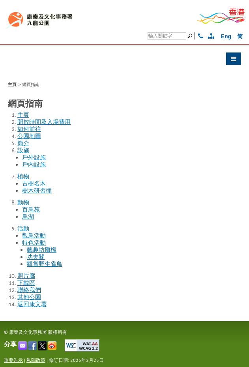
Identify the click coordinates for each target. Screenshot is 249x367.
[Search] (167, 36)
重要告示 (13, 360)
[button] (124, 60)
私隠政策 (35, 360)
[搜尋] (191, 35)
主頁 (12, 84)
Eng (226, 36)
